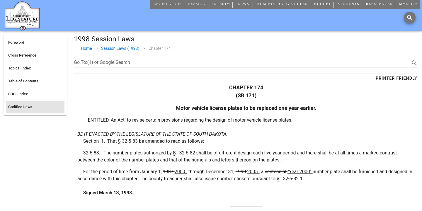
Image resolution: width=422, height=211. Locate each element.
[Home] (22, 28)
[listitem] (35, 42)
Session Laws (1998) (120, 48)
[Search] (410, 17)
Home (86, 48)
